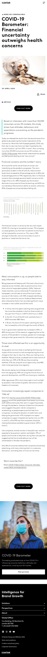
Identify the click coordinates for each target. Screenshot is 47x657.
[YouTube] (3, 632)
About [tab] (4, 613)
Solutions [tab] (6, 603)
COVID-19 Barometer (9, 161)
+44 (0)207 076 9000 (10, 626)
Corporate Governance (9, 647)
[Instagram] (6, 632)
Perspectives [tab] (7, 608)
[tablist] (23, 620)
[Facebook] (10, 632)
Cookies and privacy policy (10, 643)
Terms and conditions (9, 640)
